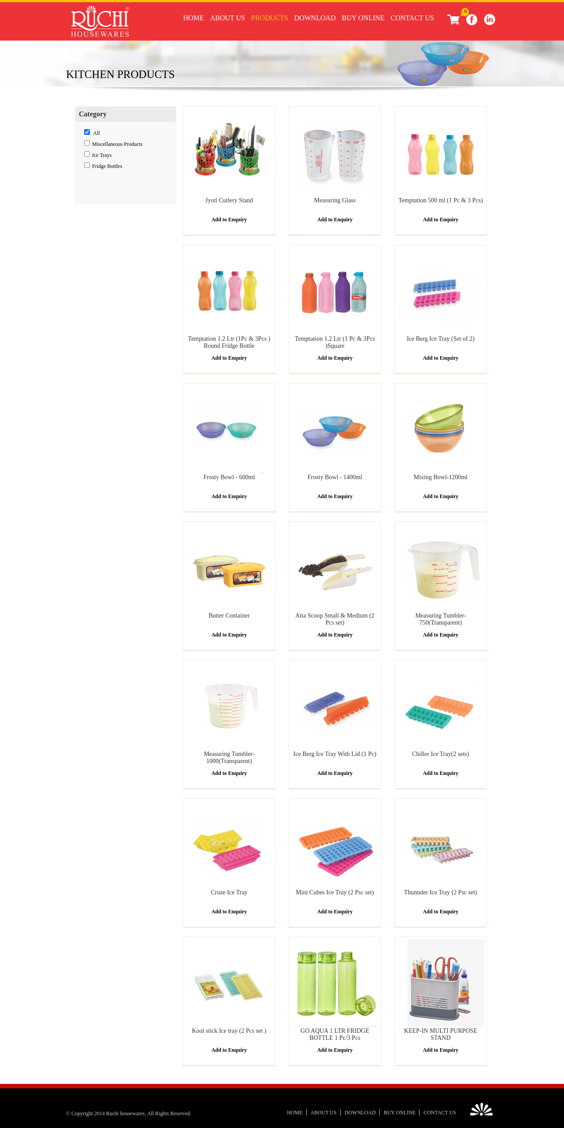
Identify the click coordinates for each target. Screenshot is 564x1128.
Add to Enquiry (229, 219)
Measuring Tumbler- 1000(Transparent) (229, 757)
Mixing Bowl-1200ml (441, 477)
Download (315, 18)
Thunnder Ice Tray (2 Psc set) (440, 892)
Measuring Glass (335, 200)
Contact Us (412, 18)
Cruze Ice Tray (229, 892)
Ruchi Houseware (100, 22)
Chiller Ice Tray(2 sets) (440, 754)
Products (269, 18)
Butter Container (229, 615)
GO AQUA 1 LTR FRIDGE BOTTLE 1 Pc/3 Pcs (335, 1034)
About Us (227, 18)
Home (193, 18)
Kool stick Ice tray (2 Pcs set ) (229, 1030)
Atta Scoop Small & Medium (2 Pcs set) (334, 619)
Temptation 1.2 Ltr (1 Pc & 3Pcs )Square (335, 342)
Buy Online (363, 18)
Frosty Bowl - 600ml (229, 477)
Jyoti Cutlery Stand (229, 200)
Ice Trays (101, 155)
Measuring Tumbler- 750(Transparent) (440, 619)
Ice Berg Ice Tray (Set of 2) (441, 338)
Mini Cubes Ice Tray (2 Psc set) (335, 892)
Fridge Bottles (107, 166)
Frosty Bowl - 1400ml (335, 477)
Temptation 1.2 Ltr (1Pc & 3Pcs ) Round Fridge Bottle (229, 342)
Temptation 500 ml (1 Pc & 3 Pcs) (440, 200)
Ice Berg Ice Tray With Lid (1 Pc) (334, 754)
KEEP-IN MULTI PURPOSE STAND (440, 1034)
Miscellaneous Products (117, 144)
